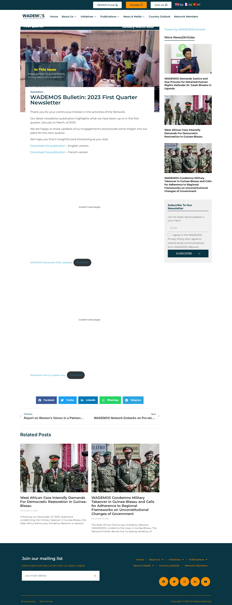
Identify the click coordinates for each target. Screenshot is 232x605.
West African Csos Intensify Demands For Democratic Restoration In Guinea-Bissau (53, 501)
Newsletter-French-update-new (47, 375)
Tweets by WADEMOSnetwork (184, 29)
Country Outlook (159, 16)
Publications (110, 16)
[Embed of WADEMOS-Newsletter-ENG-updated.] (89, 207)
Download (82, 262)
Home (54, 16)
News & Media (134, 16)
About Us (69, 16)
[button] (46, 400)
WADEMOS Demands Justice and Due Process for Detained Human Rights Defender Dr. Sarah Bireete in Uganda (187, 83)
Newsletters (36, 91)
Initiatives (88, 16)
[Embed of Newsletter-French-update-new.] (89, 319)
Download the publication (47, 145)
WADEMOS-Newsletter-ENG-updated (51, 262)
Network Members (185, 16)
